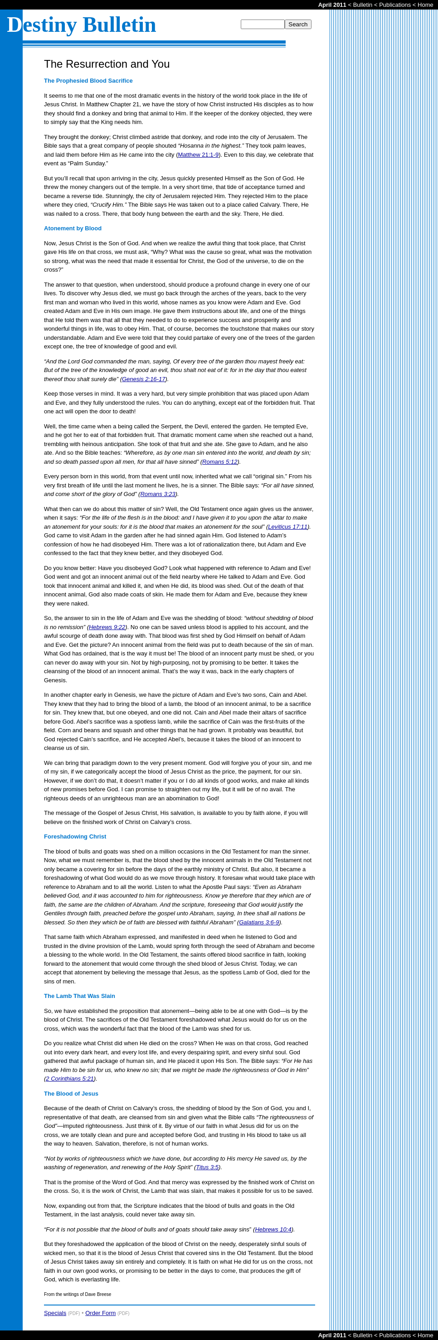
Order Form (100, 1313)
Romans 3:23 (157, 494)
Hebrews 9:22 (107, 627)
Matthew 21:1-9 (198, 154)
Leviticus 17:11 (287, 526)
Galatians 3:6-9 (259, 922)
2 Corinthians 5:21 (70, 1078)
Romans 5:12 (219, 461)
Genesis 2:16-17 (143, 379)
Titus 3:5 (207, 1167)
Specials (55, 1313)
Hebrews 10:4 (273, 1229)
